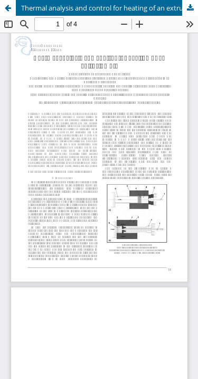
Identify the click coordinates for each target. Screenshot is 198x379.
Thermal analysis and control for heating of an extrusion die (109, 8)
